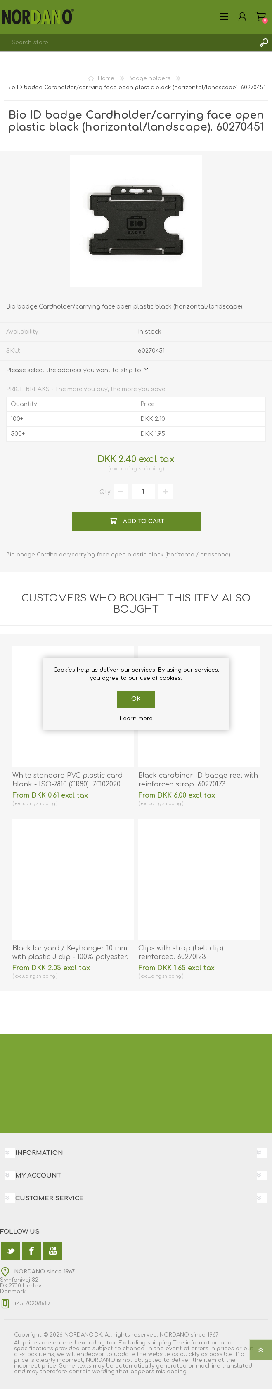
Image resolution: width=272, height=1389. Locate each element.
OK (136, 699)
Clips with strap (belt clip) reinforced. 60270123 (180, 953)
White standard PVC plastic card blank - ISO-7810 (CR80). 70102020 (67, 780)
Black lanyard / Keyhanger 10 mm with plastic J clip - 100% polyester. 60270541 (70, 957)
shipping (151, 469)
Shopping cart (260, 16)
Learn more (136, 719)
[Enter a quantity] (143, 491)
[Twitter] (10, 1251)
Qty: (105, 492)
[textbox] (127, 42)
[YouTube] (52, 1251)
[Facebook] (31, 1251)
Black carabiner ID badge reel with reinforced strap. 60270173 (198, 780)
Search (263, 42)
